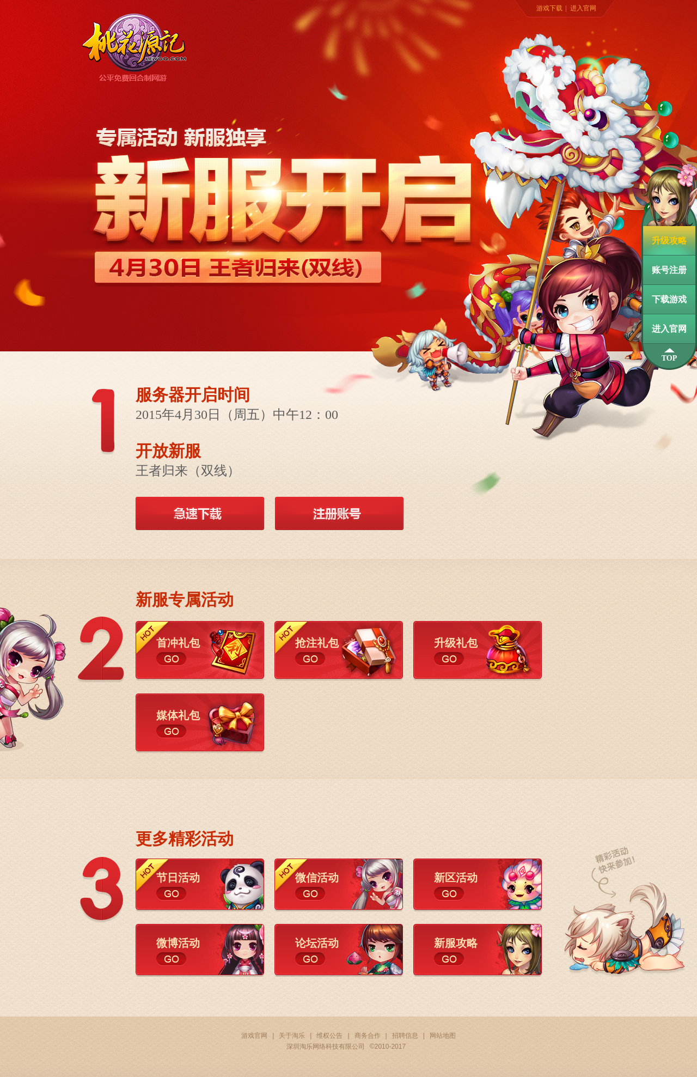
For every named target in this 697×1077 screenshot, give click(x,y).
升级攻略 (669, 240)
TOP (669, 358)
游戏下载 (549, 8)
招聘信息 (405, 1035)
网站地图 (443, 1035)
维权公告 (329, 1035)
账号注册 (669, 270)
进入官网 (583, 8)
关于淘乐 (292, 1035)
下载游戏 (669, 299)
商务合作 (367, 1035)
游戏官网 (254, 1035)
